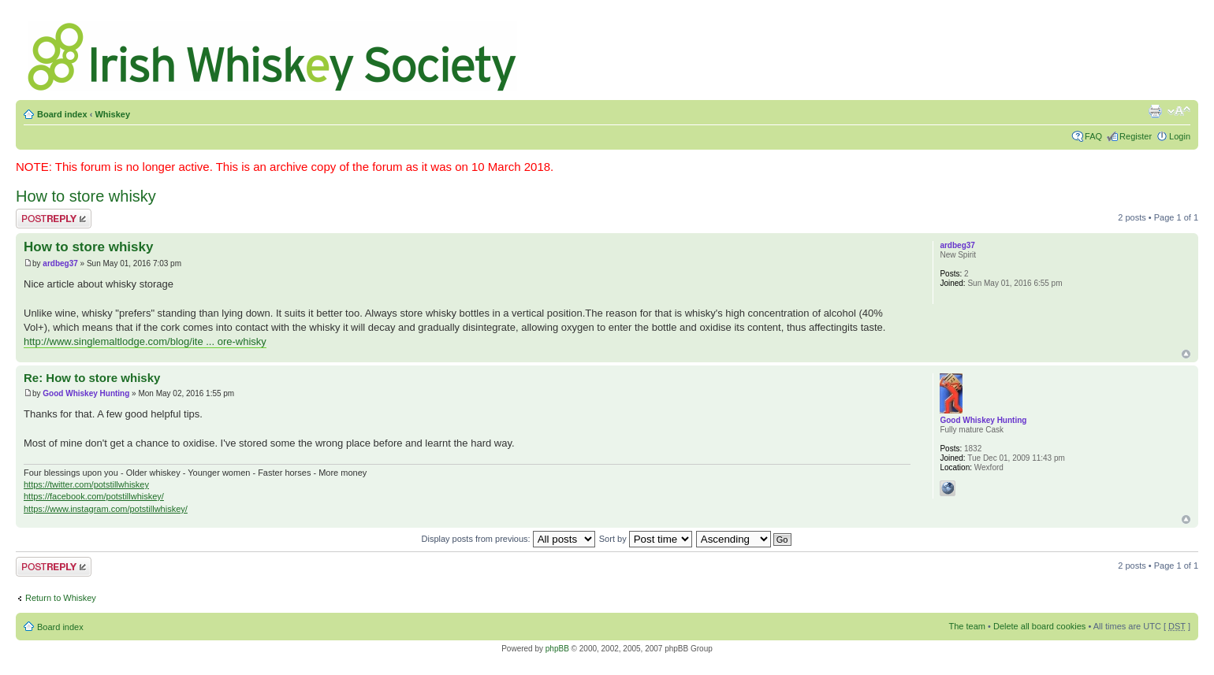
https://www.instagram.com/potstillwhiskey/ (106, 509)
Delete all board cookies (1039, 626)
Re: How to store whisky (92, 377)
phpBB (557, 648)
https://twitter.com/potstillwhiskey (86, 484)
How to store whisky (86, 196)
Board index (62, 114)
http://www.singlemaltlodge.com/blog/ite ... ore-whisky (145, 341)
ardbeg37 (60, 263)
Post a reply (53, 218)
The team (967, 626)
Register (1135, 136)
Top (1186, 354)
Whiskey (112, 114)
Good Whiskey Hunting (86, 393)
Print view (1155, 111)
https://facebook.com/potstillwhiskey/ (94, 496)
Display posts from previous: (508, 538)
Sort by (645, 538)
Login (1179, 136)
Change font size (1178, 111)
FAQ (1093, 136)
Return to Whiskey (60, 598)
